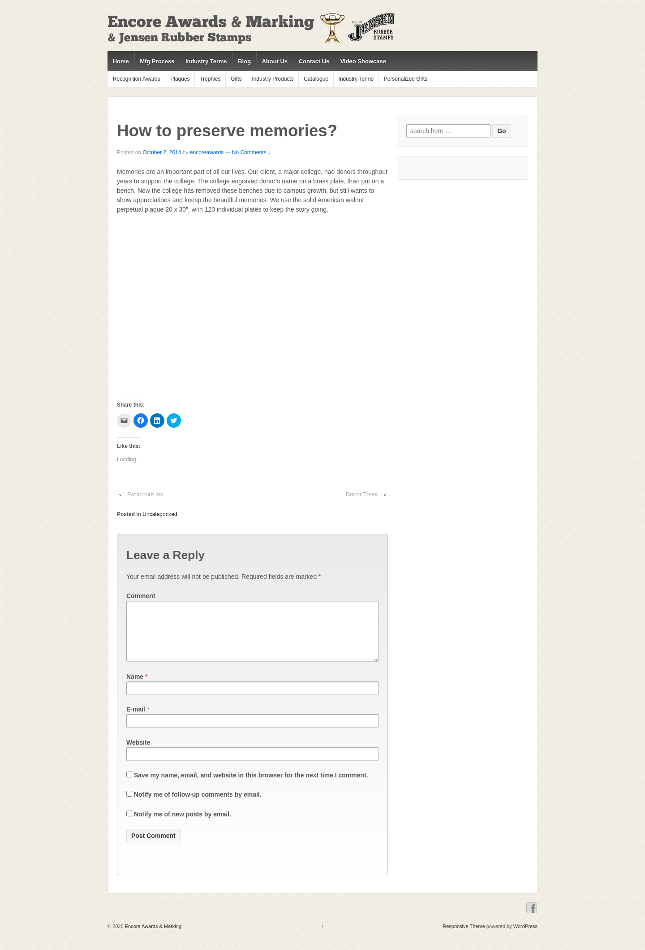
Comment (140, 595)
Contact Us (314, 61)
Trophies (210, 79)
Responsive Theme (464, 937)
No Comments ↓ (251, 152)
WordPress (525, 937)
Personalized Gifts (405, 79)
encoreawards (207, 152)
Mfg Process (157, 61)
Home (121, 61)
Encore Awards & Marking (152, 937)
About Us (275, 61)
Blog (244, 61)
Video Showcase (363, 61)
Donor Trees (362, 494)
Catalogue (316, 79)
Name (134, 687)
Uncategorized (159, 514)
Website (138, 753)
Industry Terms (206, 61)
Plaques (179, 79)
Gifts (236, 79)
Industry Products (272, 79)
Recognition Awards (136, 79)
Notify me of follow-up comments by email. (198, 805)
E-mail (135, 720)
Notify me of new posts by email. (182, 825)
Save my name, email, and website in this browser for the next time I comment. (251, 785)
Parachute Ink (145, 494)
